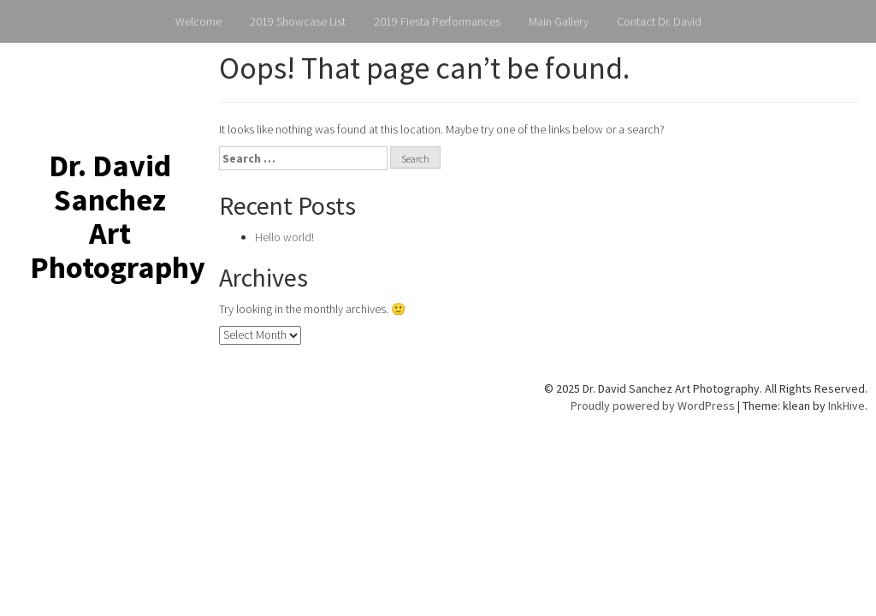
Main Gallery (559, 21)
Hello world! (284, 237)
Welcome (198, 21)
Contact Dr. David (659, 21)
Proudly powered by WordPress (653, 405)
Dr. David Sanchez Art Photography (117, 216)
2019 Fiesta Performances (437, 21)
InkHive (846, 405)
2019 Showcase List (298, 21)
